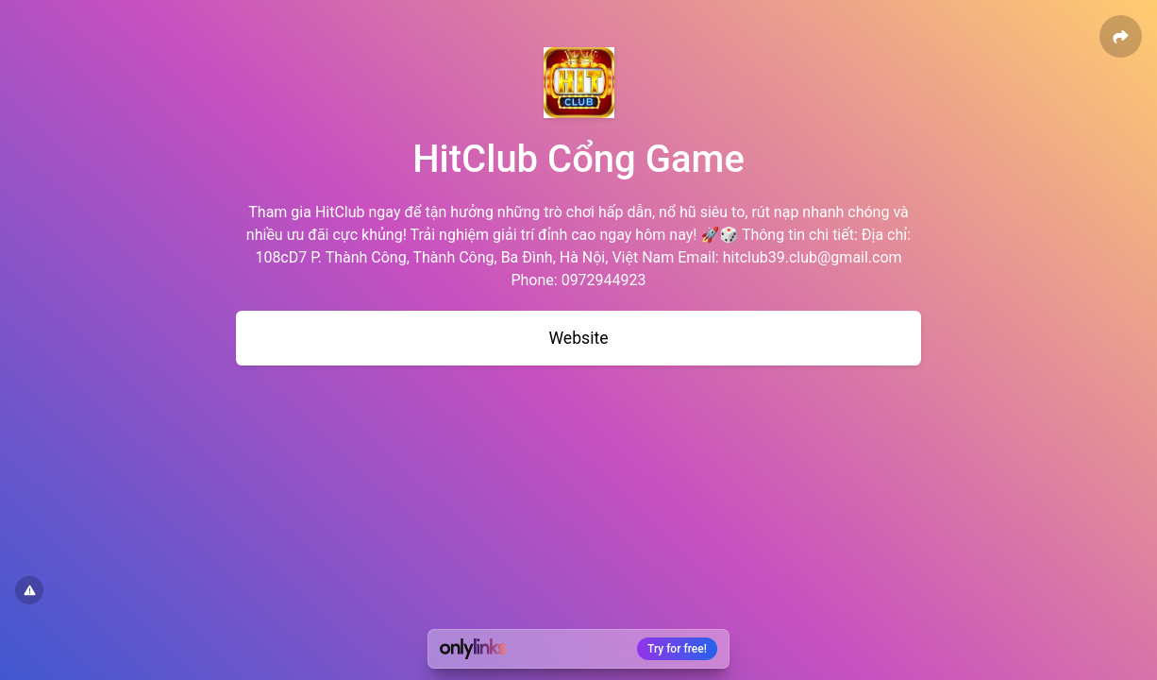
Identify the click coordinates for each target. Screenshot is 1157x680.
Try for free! (677, 648)
